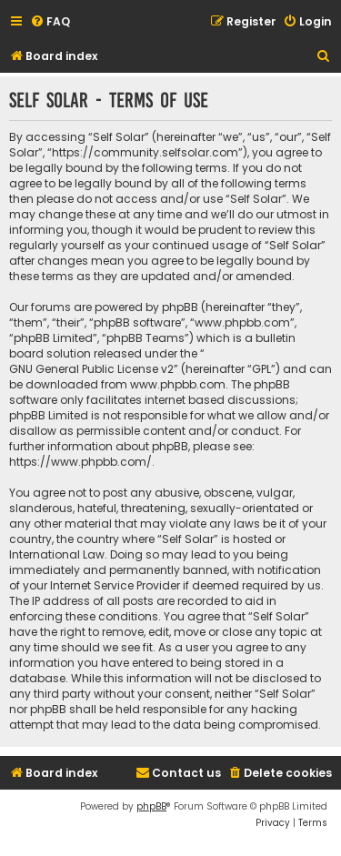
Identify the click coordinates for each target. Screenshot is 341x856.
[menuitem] (50, 22)
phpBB (151, 806)
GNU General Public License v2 (91, 369)
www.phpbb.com (178, 384)
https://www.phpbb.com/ (80, 461)
